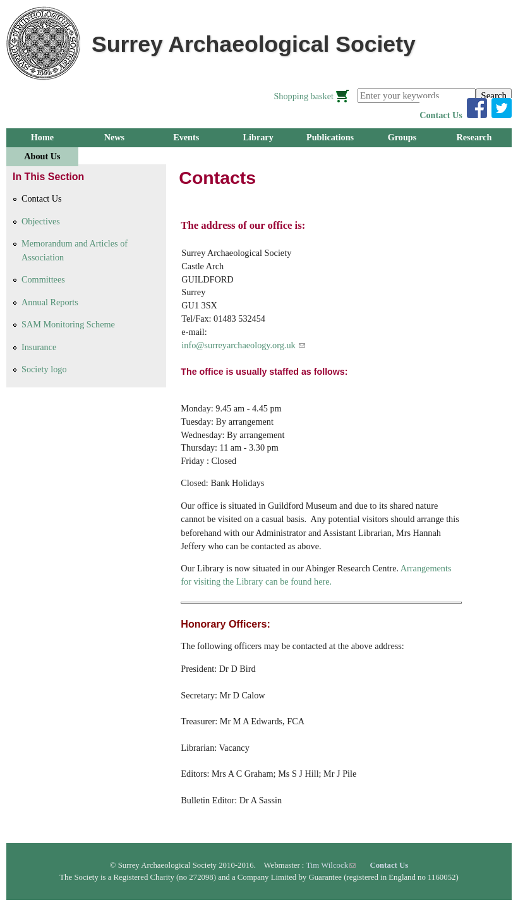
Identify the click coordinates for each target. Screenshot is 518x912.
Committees (43, 279)
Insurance (38, 347)
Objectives (40, 221)
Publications (330, 137)
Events (186, 137)
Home (42, 137)
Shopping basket (304, 96)
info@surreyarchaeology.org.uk (243, 345)
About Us (42, 156)
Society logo (44, 369)
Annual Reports (49, 302)
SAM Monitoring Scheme (68, 324)
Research (473, 137)
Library (258, 137)
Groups (402, 137)
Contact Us (440, 115)
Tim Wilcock (331, 865)
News (114, 137)
